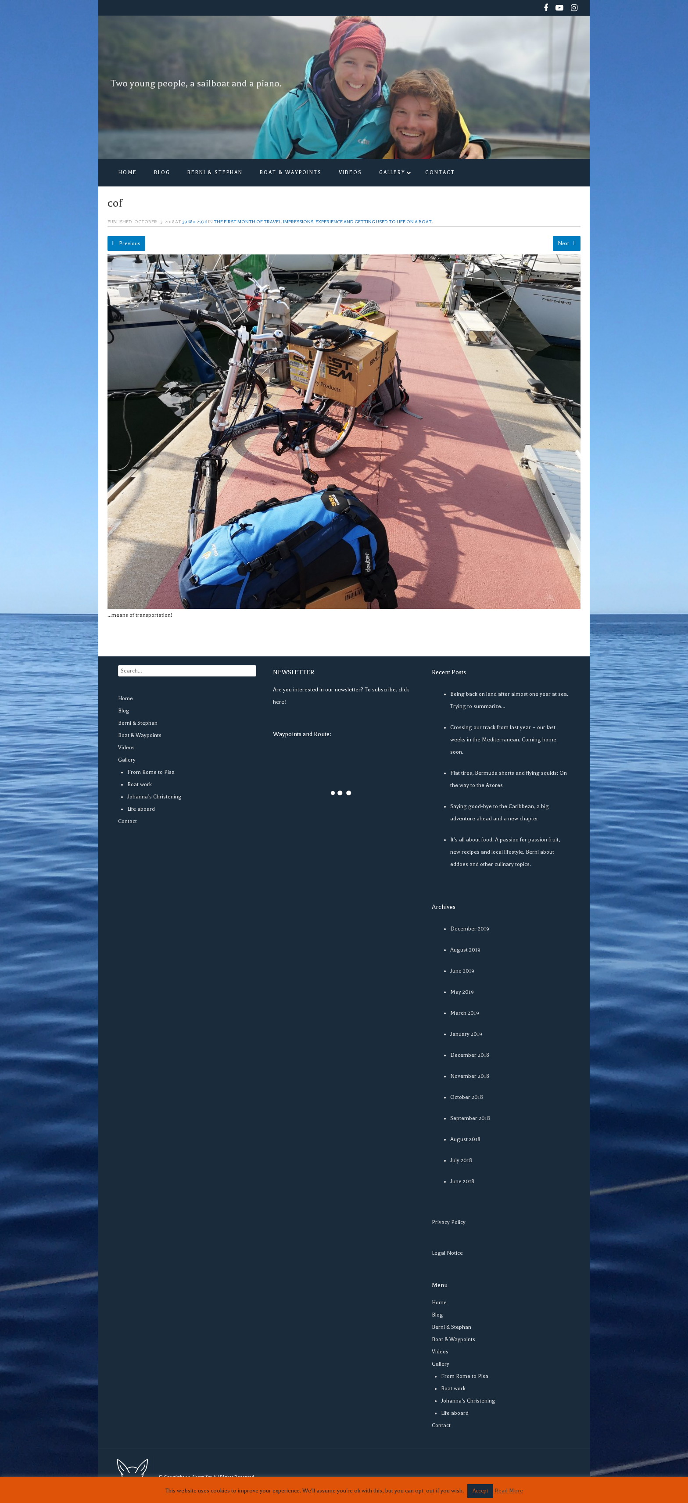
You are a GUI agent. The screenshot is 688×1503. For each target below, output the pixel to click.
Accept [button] (480, 1491)
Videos (126, 747)
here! (279, 702)
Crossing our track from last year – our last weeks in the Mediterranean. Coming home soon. (503, 739)
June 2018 (462, 1181)
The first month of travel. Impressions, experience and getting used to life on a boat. (323, 222)
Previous (126, 243)
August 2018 (465, 1139)
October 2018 (466, 1097)
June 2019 (462, 971)
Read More (508, 1490)
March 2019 (464, 1013)
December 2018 (469, 1055)
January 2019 (466, 1034)
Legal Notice (447, 1253)
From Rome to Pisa (151, 772)
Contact (127, 821)
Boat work (139, 784)
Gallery (127, 760)
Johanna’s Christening (154, 797)
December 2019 (469, 929)
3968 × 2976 (194, 222)
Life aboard (141, 809)
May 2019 (462, 992)
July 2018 (461, 1160)
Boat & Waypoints (139, 735)
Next (567, 243)
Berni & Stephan (138, 723)
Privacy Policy (449, 1222)
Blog (123, 711)
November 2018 (469, 1076)
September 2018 (470, 1118)
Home (125, 698)
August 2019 (465, 950)
